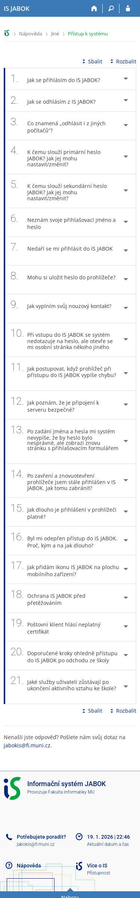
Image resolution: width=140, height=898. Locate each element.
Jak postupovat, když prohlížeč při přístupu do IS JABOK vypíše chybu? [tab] (63, 373)
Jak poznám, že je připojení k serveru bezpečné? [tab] (54, 405)
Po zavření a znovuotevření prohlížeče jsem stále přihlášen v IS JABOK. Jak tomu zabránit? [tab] (63, 480)
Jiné (55, 33)
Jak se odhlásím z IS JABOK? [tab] (57, 100)
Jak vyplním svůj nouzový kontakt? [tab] (60, 308)
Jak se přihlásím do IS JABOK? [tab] (59, 78)
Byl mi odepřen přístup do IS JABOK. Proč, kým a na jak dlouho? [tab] (64, 541)
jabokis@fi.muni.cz (27, 745)
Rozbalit (122, 61)
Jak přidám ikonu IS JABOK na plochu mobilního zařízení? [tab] (64, 569)
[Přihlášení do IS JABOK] (127, 8)
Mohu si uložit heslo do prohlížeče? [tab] (62, 280)
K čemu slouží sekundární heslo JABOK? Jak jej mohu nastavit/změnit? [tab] (58, 191)
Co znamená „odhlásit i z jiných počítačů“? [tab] (58, 126)
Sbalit (91, 61)
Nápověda (30, 33)
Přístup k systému (88, 33)
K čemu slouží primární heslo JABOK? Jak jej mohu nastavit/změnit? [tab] (55, 157)
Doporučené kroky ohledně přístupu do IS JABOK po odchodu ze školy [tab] (64, 656)
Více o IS (97, 866)
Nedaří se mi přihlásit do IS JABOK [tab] (61, 251)
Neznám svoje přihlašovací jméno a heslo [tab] (63, 222)
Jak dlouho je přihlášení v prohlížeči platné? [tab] (63, 512)
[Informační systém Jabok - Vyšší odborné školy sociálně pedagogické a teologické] (16, 8)
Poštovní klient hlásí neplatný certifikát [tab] (55, 627)
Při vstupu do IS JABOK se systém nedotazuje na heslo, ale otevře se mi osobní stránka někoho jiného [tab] (63, 339)
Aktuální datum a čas (108, 844)
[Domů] (94, 8)
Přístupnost (98, 873)
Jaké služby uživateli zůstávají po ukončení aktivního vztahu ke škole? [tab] (63, 687)
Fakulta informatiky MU (71, 792)
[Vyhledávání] (111, 8)
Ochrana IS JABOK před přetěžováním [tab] (47, 598)
